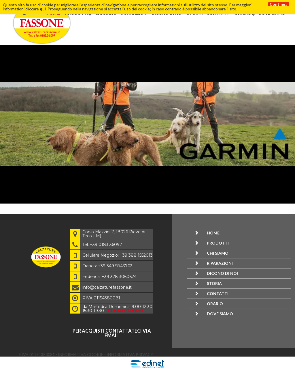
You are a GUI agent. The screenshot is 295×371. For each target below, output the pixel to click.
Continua (279, 4)
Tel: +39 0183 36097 (102, 244)
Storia (214, 283)
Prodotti (218, 243)
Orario (215, 303)
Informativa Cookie (81, 354)
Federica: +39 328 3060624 (109, 276)
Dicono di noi (222, 273)
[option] (147, 124)
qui (43, 8)
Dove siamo (220, 313)
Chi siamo (217, 253)
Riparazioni (220, 263)
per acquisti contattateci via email (112, 333)
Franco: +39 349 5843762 (107, 266)
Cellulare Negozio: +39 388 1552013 (117, 255)
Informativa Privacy (130, 354)
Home (213, 232)
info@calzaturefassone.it (107, 287)
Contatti (217, 293)
